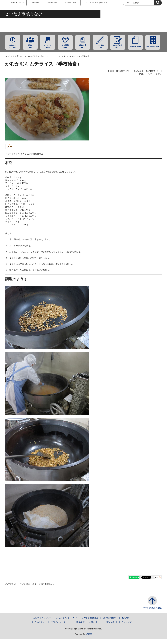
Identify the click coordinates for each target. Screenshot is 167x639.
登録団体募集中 (110, 618)
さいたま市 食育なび (13, 56)
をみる (83, 46)
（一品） (100, 46)
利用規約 (126, 618)
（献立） (118, 46)
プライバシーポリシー (61, 622)
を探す (30, 46)
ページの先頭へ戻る (152, 608)
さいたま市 (154, 74)
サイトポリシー (39, 622)
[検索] (158, 2)
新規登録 (35, 3)
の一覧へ (13, 46)
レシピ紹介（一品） (36, 56)
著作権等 (80, 622)
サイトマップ (125, 622)
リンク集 (110, 622)
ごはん (53, 56)
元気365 (88, 634)
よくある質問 (62, 618)
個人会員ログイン (71, 3)
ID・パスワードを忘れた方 (85, 618)
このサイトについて (16, 3)
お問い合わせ (52, 3)
